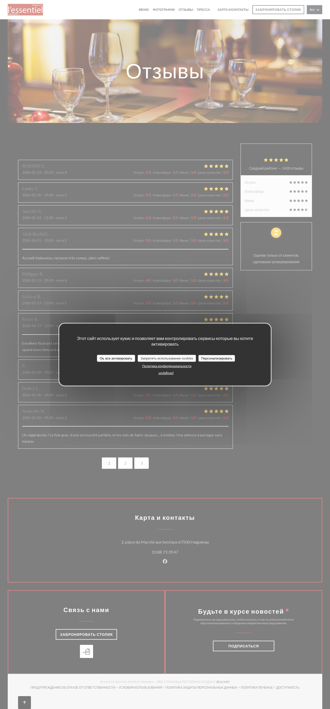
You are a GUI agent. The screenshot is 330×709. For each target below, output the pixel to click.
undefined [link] (166, 373)
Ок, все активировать (116, 358)
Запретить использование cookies (167, 358)
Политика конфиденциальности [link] (166, 366)
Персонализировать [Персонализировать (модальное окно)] (216, 358)
